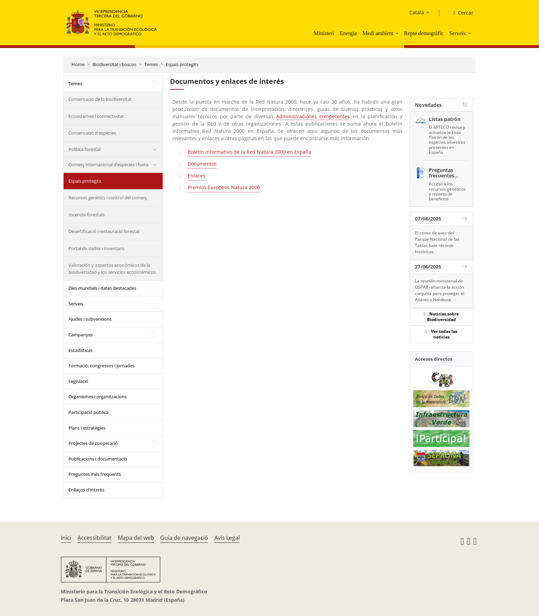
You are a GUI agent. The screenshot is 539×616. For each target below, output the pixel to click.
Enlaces (196, 175)
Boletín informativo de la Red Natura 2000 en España (249, 152)
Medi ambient (377, 33)
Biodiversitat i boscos (114, 64)
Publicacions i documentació (97, 459)
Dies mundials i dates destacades (102, 288)
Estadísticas (80, 350)
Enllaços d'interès (86, 490)
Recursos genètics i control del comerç (107, 197)
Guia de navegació (184, 538)
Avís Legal (227, 538)
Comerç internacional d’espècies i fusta (108, 164)
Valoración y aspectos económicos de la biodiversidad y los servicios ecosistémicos (112, 268)
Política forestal (84, 149)
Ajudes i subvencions (90, 319)
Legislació (78, 381)
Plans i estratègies (86, 428)
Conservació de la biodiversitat (100, 99)
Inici (66, 538)
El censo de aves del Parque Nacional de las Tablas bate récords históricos (437, 242)
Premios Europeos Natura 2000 (224, 187)
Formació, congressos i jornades (101, 365)
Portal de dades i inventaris (96, 248)
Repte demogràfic (423, 33)
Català (416, 12)
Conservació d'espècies (92, 133)
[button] (398, 33)
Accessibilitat (94, 538)
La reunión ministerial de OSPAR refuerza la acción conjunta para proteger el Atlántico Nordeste (439, 290)
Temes (151, 64)
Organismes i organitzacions (97, 396)
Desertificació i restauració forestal (103, 231)
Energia (348, 33)
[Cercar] (460, 12)
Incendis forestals (86, 214)
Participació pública (88, 412)
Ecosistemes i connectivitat (96, 116)
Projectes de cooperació (93, 443)
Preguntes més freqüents (94, 474)
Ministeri (324, 33)
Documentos (202, 163)
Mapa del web (136, 538)
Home (78, 64)
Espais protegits (182, 64)
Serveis (457, 33)
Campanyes (80, 334)
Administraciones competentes (313, 116)
